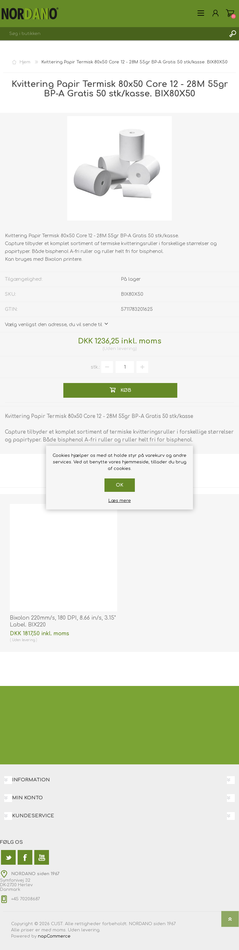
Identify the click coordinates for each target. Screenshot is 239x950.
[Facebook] (25, 857)
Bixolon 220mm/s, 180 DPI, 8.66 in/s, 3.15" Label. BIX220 (63, 621)
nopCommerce (54, 936)
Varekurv (230, 13)
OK (119, 485)
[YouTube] (41, 857)
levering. (91, 930)
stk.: (95, 367)
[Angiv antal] (125, 367)
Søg (232, 33)
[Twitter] (8, 857)
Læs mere (119, 500)
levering (126, 348)
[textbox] (113, 33)
